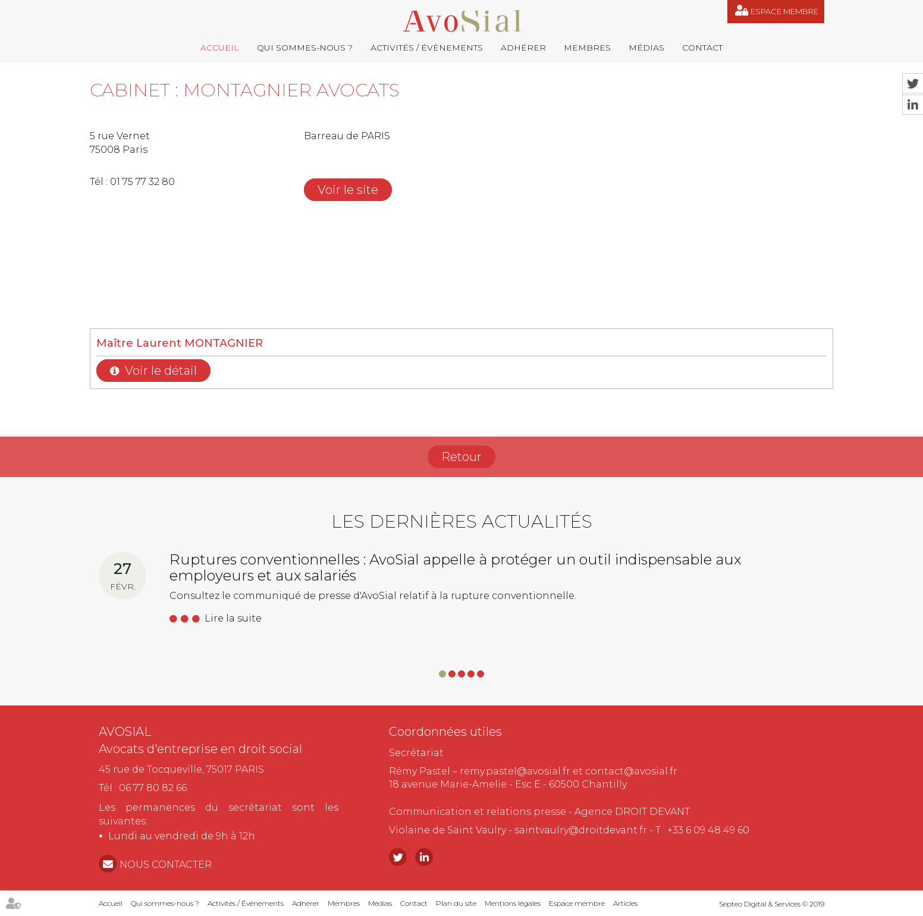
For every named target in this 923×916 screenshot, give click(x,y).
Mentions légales (513, 903)
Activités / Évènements (427, 47)
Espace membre (784, 11)
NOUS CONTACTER (166, 864)
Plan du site (456, 903)
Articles (625, 903)
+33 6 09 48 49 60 (708, 830)
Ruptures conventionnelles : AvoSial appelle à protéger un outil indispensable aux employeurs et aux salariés (455, 567)
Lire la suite (233, 618)
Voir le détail (161, 370)
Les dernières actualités (461, 521)
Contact (702, 47)
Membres (587, 47)
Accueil (219, 47)
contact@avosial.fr (631, 771)
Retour (461, 457)
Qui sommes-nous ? (305, 47)
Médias (646, 47)
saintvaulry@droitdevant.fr (580, 830)
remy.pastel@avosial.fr (515, 771)
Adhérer (523, 47)
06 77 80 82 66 (153, 787)
